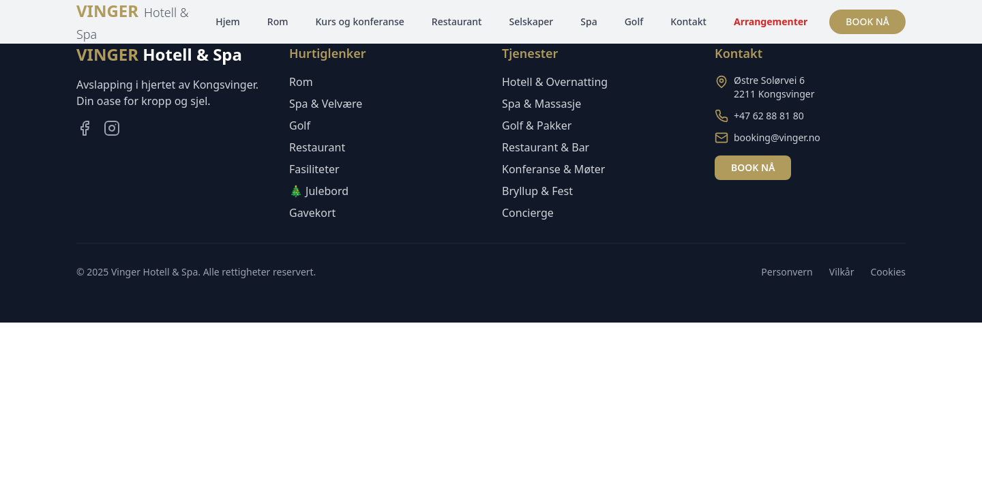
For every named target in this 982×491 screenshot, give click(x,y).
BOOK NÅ (867, 21)
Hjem (227, 21)
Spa (588, 21)
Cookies (888, 271)
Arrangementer (770, 21)
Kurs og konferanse (360, 21)
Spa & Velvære (325, 103)
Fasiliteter (314, 169)
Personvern (786, 271)
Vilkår (841, 271)
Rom (277, 21)
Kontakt (688, 21)
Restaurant (457, 21)
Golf (634, 21)
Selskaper (531, 21)
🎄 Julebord (318, 190)
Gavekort (312, 212)
